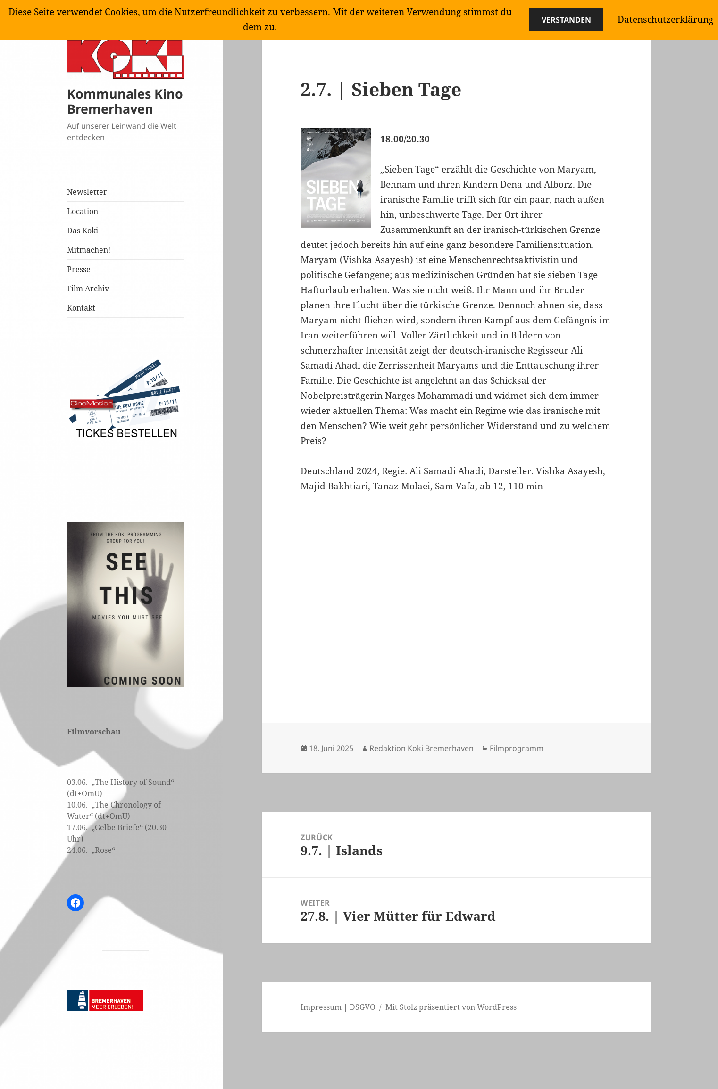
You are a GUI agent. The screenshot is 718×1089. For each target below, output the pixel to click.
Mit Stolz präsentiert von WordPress (451, 1007)
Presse (79, 269)
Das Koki (82, 230)
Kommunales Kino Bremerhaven (125, 101)
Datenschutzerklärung (665, 19)
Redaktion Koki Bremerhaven (421, 748)
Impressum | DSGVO (338, 1007)
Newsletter (87, 192)
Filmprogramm (516, 748)
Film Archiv (88, 288)
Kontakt (81, 308)
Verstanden (566, 20)
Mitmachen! (88, 250)
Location (82, 211)
